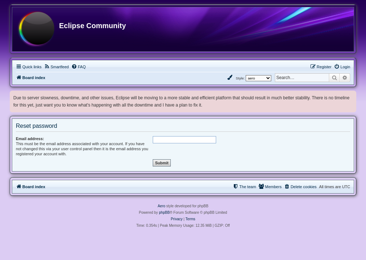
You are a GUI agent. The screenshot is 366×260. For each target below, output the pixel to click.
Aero (161, 206)
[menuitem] (56, 66)
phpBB (164, 212)
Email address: (30, 138)
